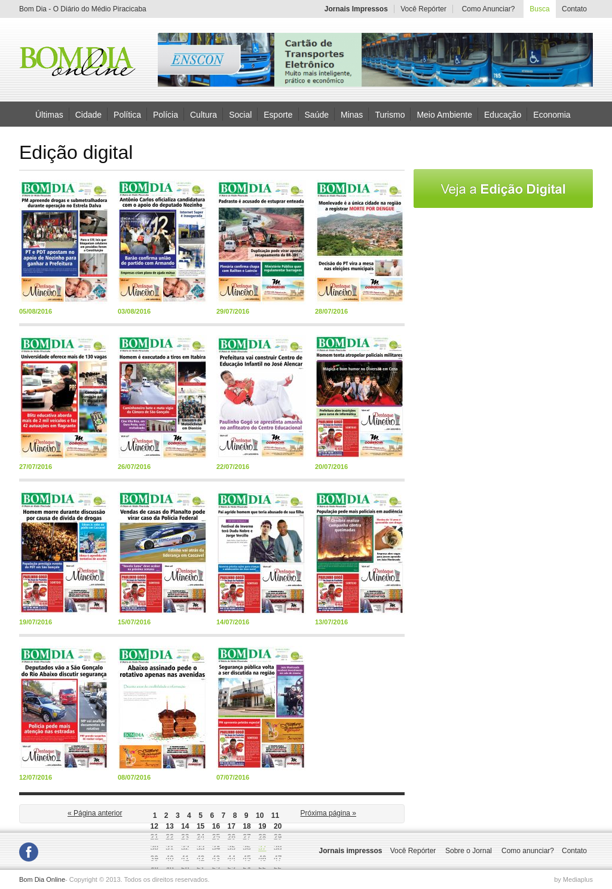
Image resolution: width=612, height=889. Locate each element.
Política (127, 114)
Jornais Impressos (356, 9)
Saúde (317, 114)
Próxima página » (328, 813)
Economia (551, 114)
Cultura (203, 114)
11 (275, 815)
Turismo (390, 114)
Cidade (88, 114)
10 (260, 815)
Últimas (49, 114)
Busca (539, 9)
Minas (352, 114)
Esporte (278, 114)
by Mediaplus (573, 879)
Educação (502, 114)
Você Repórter (423, 9)
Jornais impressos (350, 851)
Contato (574, 9)
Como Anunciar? (488, 9)
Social (240, 114)
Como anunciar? (527, 851)
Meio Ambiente (444, 114)
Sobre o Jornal (468, 851)
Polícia (165, 114)
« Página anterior (95, 813)
